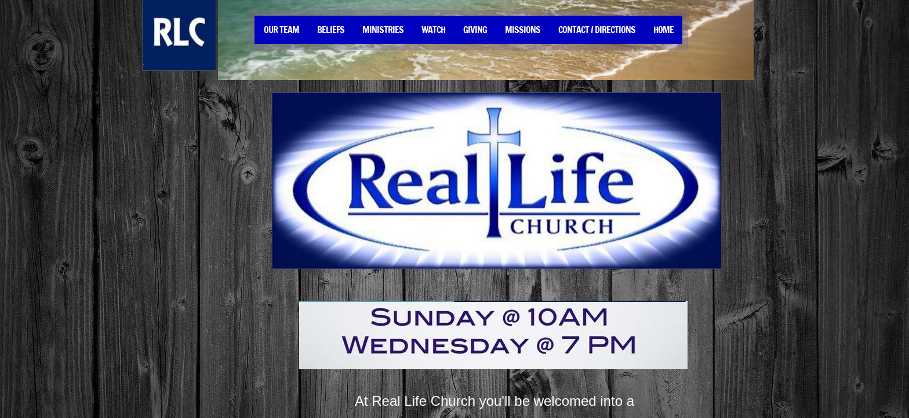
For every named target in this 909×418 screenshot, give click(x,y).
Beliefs (330, 29)
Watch (433, 29)
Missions (522, 29)
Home (663, 29)
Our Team (281, 29)
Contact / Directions (596, 29)
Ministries (382, 29)
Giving (475, 29)
